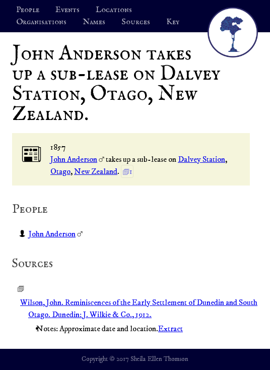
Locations (114, 10)
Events (67, 10)
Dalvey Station (201, 159)
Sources (135, 22)
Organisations (41, 22)
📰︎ (31, 155)
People (27, 10)
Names (94, 22)
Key (172, 22)
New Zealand (95, 171)
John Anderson (73, 159)
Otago (60, 171)
